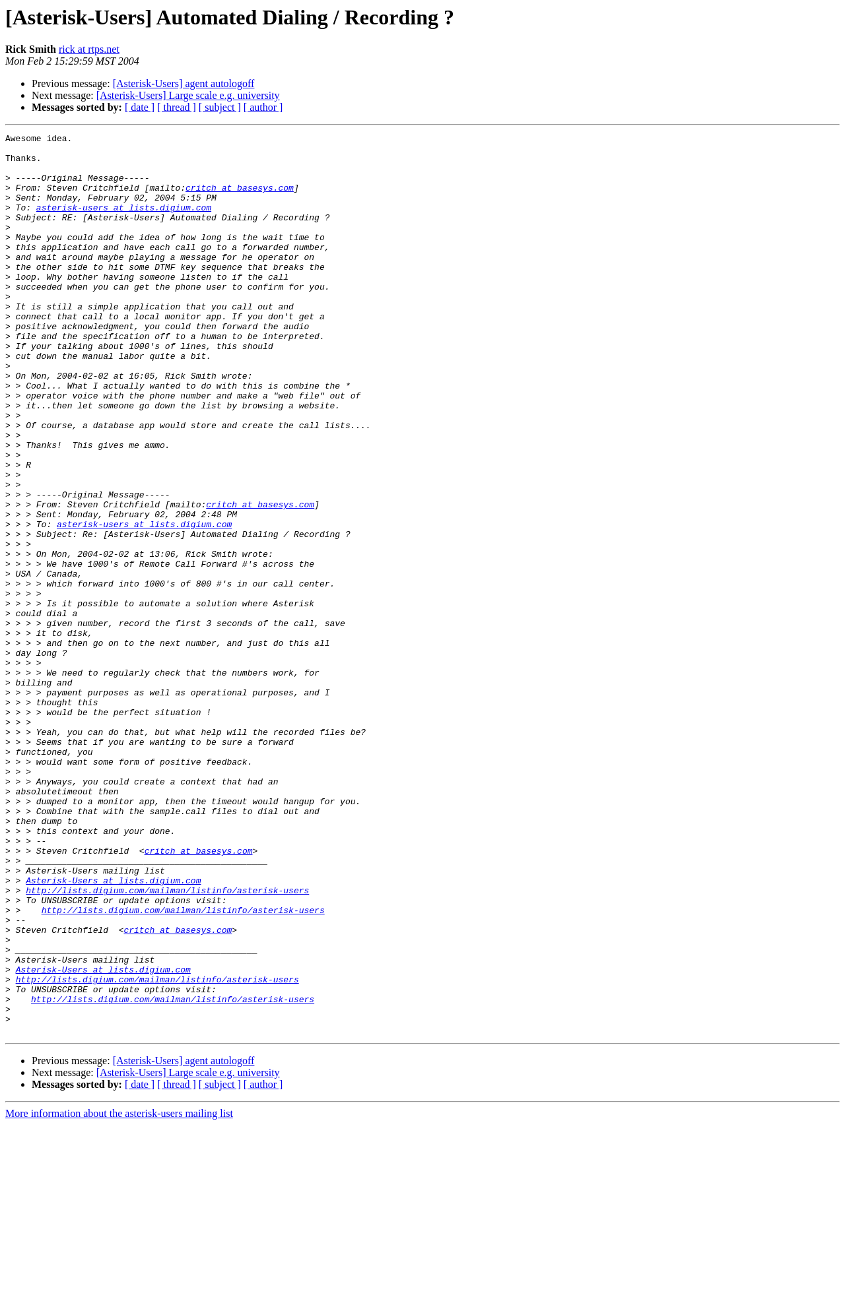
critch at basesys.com (240, 199)
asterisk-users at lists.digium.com (123, 223)
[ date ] (139, 107)
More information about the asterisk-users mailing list (119, 1293)
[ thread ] (176, 107)
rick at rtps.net (89, 49)
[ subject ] (220, 107)
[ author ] (263, 107)
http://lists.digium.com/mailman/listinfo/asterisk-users (167, 1042)
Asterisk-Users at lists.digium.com (113, 1030)
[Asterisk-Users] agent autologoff (184, 83)
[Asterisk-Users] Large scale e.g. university (188, 95)
